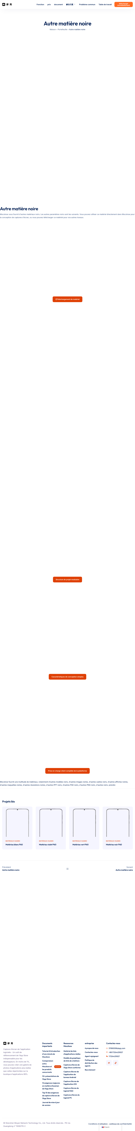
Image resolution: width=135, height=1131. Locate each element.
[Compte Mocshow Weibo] (109, 1063)
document (58, 4)
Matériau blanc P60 (14, 997)
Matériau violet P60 (47, 997)
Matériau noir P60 (114, 997)
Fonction (40, 4)
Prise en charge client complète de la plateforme (67, 923)
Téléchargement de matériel (67, 452)
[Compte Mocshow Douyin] (115, 1063)
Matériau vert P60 (81, 997)
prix (49, 4)
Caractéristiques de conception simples (67, 829)
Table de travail (105, 4)
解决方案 (70, 4)
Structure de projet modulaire (67, 732)
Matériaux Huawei (13, 993)
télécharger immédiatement (123, 4)
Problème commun (87, 4)
